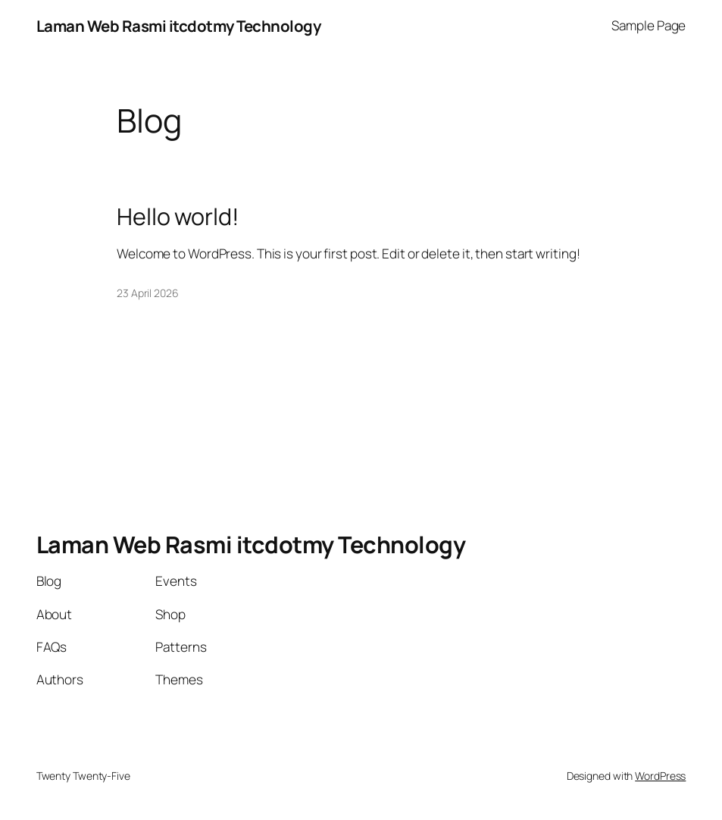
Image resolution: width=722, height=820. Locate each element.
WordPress (660, 775)
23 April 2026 (148, 293)
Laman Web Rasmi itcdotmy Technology (178, 25)
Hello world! (178, 217)
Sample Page (648, 25)
